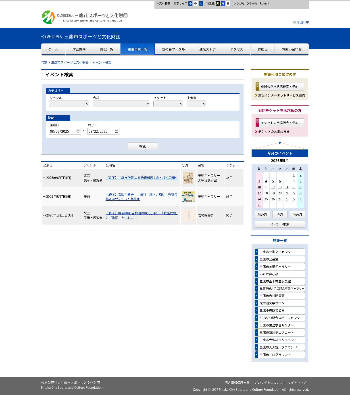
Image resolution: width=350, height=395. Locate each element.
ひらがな (251, 3)
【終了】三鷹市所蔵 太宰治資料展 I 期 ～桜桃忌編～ (142, 177)
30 (300, 199)
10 (259, 187)
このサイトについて (269, 382)
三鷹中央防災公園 (272, 310)
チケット (160, 97)
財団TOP (303, 22)
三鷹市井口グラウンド (275, 354)
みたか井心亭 (269, 274)
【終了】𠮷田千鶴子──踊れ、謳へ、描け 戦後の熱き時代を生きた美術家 (141, 196)
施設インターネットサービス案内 (281, 95)
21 (287, 193)
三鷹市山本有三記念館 (275, 281)
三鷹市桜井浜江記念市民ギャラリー (282, 288)
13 (280, 187)
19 (273, 193)
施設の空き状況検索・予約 (279, 86)
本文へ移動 (163, 3)
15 (294, 187)
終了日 (92, 125)
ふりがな (239, 3)
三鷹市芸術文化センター (277, 252)
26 (273, 199)
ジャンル (56, 97)
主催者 (191, 97)
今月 (280, 214)
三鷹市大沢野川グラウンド (278, 347)
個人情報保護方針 (237, 382)
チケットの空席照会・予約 (279, 122)
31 (259, 205)
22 (294, 193)
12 (273, 187)
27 (280, 199)
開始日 (54, 125)
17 (259, 193)
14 (287, 187)
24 (259, 199)
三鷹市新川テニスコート (277, 332)
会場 (96, 97)
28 (287, 199)
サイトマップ (297, 382)
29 (294, 199)
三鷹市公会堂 (269, 259)
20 (280, 193)
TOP (44, 62)
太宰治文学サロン (272, 303)
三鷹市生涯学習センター (277, 325)
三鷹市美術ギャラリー (275, 266)
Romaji (264, 3)
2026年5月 (280, 160)
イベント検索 (102, 62)
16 (300, 187)
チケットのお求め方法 (274, 131)
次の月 (297, 214)
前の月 (262, 214)
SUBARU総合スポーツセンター (281, 317)
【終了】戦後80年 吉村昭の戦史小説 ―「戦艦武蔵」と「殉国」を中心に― (142, 215)
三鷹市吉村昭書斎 (272, 295)
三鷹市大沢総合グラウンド (278, 340)
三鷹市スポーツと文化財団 (70, 62)
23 (300, 193)
